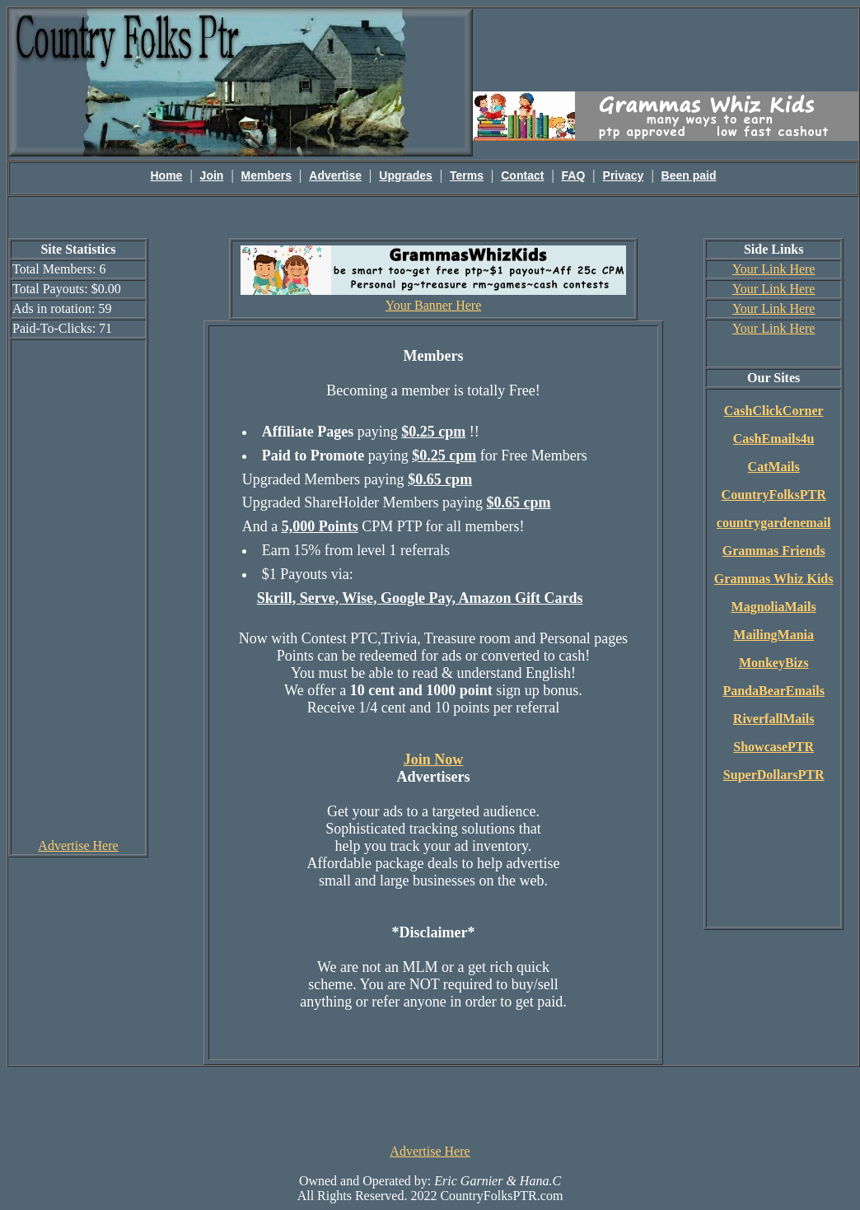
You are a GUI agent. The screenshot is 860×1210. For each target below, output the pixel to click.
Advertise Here (78, 846)
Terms (467, 175)
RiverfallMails (774, 719)
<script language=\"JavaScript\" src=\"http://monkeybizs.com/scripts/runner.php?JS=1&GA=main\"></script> (665, 48)
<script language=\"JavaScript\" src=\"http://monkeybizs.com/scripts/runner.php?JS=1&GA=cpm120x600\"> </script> (78, 588)
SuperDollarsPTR (774, 775)
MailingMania (773, 635)
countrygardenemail (774, 523)
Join (212, 175)
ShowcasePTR (773, 747)
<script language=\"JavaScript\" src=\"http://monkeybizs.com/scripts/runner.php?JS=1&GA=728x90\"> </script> (430, 1104)
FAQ (574, 175)
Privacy (623, 175)
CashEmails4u (774, 439)
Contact (522, 175)
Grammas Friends (773, 551)
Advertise (335, 175)
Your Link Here (774, 269)
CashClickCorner (774, 411)
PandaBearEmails (773, 691)
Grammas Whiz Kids (774, 579)
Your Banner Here (434, 305)
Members (266, 175)
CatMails (774, 467)
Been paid (689, 175)
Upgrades (405, 175)
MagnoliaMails (773, 607)
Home (167, 175)
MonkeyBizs (773, 663)
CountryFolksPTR (774, 495)
